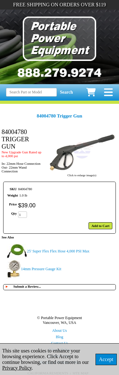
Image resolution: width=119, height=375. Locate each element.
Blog (59, 337)
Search (66, 92)
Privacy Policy (17, 368)
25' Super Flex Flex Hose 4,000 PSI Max (58, 251)
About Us (59, 330)
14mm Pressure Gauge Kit (41, 269)
